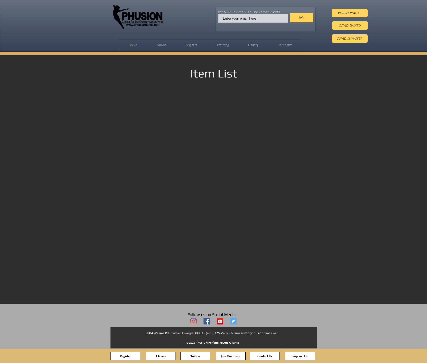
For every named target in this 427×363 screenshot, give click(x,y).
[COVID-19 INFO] (350, 25)
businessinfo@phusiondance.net (254, 333)
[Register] (125, 356)
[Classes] (161, 356)
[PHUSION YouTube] (220, 321)
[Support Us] (300, 356)
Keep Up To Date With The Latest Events (249, 12)
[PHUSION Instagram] (193, 321)
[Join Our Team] (231, 356)
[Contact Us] (265, 356)
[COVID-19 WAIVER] (350, 38)
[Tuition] (195, 356)
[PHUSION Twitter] (233, 321)
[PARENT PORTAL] (350, 13)
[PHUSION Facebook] (207, 321)
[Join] (301, 17)
